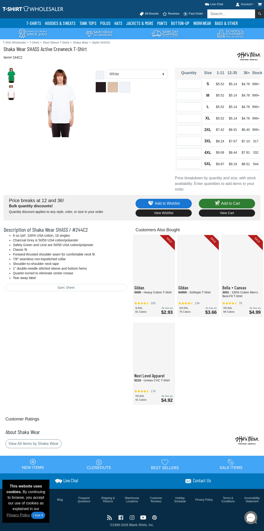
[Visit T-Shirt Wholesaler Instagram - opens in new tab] (132, 517)
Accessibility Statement (252, 499)
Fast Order (193, 14)
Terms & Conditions (228, 499)
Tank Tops (87, 23)
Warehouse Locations (132, 499)
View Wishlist (163, 213)
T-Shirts (33, 23)
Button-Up (180, 23)
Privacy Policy (18, 515)
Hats (118, 23)
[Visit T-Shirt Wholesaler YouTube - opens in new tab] (143, 517)
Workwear (202, 23)
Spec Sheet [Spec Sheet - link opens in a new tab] (65, 287)
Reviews (170, 14)
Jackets (139, 23)
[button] (209, 3)
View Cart (227, 213)
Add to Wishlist (164, 203)
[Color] (136, 74)
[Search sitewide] (231, 13)
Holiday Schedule (180, 499)
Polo (105, 23)
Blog (60, 499)
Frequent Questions (84, 499)
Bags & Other (226, 23)
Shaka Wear (15, 48)
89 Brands (149, 14)
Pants (162, 23)
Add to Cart (227, 203)
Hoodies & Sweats (60, 23)
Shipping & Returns (108, 499)
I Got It (38, 515)
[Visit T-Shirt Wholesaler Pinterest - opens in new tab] (154, 517)
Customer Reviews (156, 499)
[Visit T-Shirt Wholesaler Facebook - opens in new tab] (121, 517)
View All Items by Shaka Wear (33, 444)
